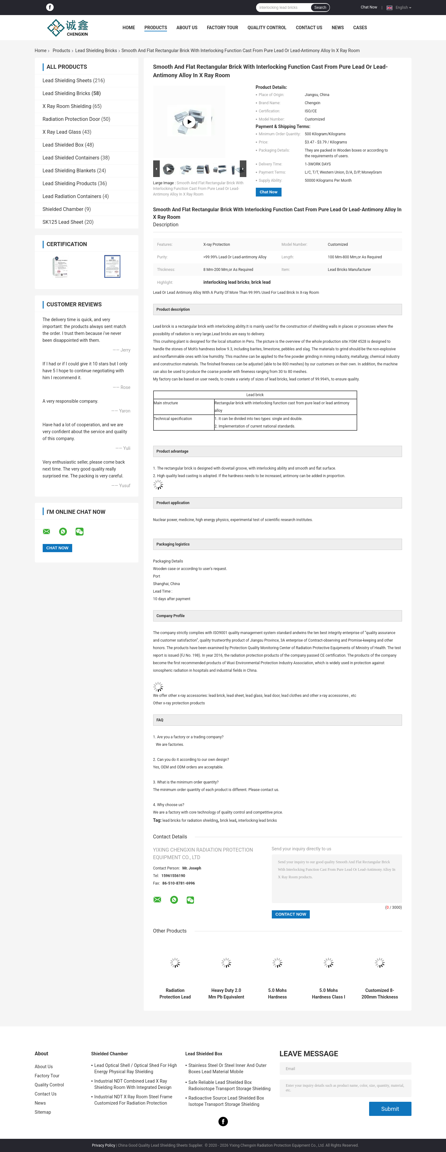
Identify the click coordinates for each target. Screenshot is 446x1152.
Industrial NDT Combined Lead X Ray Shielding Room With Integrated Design (133, 1084)
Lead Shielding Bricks (96, 50)
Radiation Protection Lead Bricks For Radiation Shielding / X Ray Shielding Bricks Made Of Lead (175, 994)
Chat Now (369, 7)
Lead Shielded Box (63, 145)
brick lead (228, 820)
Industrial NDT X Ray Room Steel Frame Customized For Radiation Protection (133, 1100)
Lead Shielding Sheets (67, 80)
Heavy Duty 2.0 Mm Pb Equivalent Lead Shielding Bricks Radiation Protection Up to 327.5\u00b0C (226, 994)
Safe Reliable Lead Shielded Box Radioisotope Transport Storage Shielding (230, 1085)
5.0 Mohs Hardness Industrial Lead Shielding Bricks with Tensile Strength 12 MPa (277, 994)
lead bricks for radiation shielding (190, 820)
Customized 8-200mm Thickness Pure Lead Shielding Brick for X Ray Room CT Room (380, 994)
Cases (360, 27)
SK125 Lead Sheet (63, 222)
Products (155, 27)
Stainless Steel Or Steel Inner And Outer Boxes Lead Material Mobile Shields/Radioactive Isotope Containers (228, 1069)
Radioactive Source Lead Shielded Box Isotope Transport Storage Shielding (226, 1101)
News (338, 27)
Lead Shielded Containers (71, 158)
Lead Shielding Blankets (69, 171)
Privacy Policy (103, 1145)
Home (129, 27)
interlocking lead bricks (257, 820)
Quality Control (267, 27)
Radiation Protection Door (71, 119)
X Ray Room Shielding (67, 106)
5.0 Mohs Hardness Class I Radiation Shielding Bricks (328, 994)
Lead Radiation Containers (72, 196)
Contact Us (309, 27)
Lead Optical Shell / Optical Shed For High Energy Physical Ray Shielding (135, 1068)
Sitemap (43, 1112)
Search (320, 7)
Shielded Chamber (63, 209)
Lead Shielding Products (70, 183)
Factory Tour (222, 27)
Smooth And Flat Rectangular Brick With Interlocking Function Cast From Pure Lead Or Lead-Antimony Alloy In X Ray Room (198, 188)
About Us (186, 27)
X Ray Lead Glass (62, 132)
